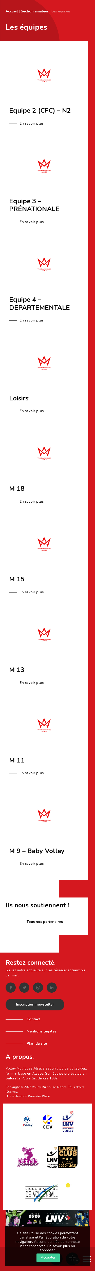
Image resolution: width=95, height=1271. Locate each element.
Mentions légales (41, 1031)
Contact (33, 1019)
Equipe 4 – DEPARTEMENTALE (39, 303)
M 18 (17, 489)
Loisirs (19, 398)
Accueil (12, 11)
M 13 (17, 670)
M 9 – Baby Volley (37, 851)
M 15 (17, 579)
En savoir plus (32, 123)
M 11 (17, 760)
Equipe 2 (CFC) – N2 (40, 110)
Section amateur (35, 11)
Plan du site (37, 1043)
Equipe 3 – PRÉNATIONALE (34, 205)
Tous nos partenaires (45, 921)
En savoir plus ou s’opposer (57, 1248)
